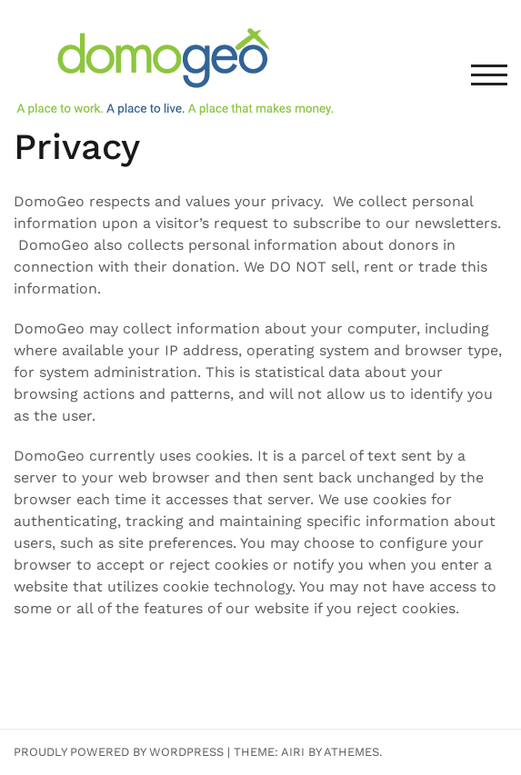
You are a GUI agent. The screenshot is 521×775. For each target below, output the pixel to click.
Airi (293, 752)
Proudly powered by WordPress (119, 752)
